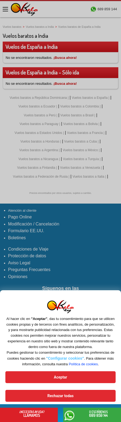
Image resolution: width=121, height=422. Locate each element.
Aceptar (60, 377)
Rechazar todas (60, 396)
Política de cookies (83, 364)
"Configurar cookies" (65, 358)
